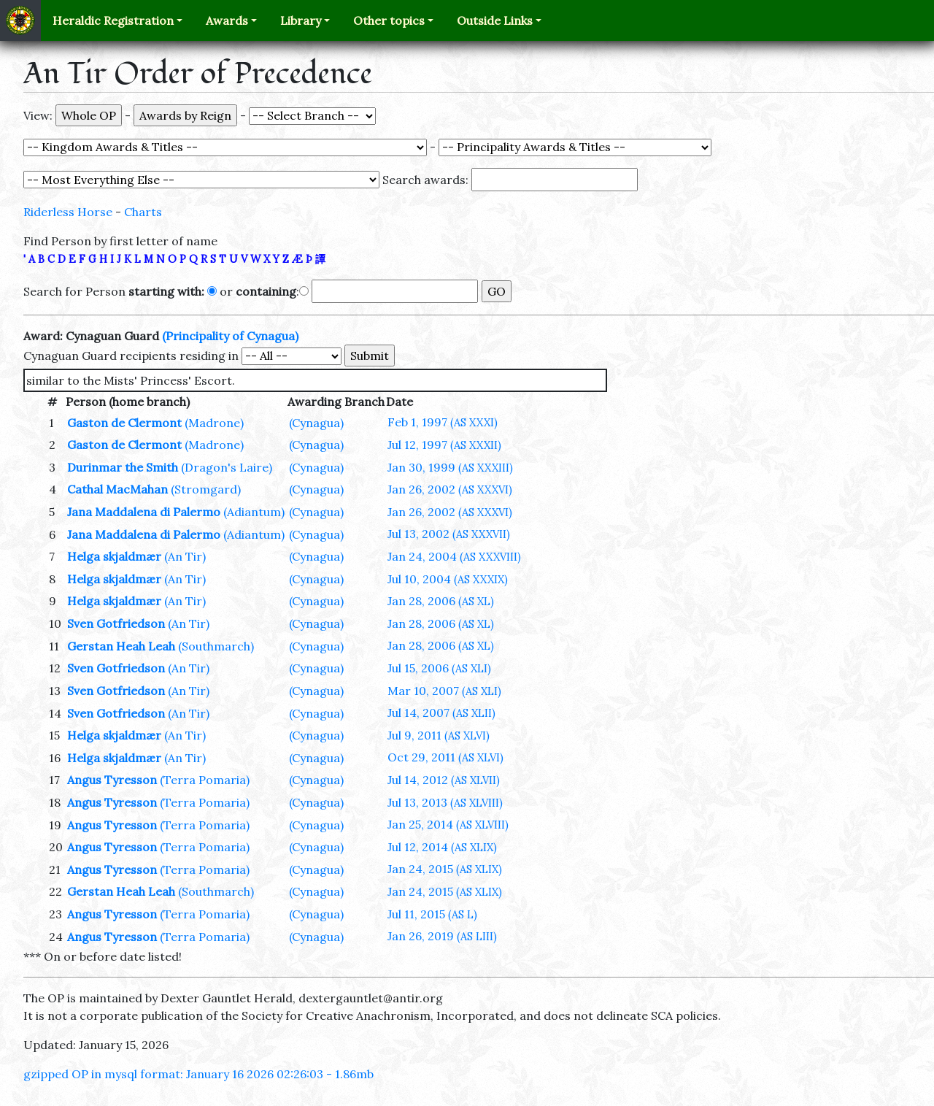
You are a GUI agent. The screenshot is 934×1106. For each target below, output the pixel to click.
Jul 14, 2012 (443, 779)
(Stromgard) (206, 489)
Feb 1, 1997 (442, 422)
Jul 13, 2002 (448, 533)
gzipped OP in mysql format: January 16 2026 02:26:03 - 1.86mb (198, 1074)
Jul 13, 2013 (445, 802)
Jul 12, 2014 (442, 847)
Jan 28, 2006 (440, 601)
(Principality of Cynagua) (230, 336)
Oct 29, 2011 (445, 757)
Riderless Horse (67, 211)
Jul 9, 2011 (438, 735)
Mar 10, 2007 (444, 690)
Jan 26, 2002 (449, 489)
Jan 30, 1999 (450, 467)
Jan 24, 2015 (444, 868)
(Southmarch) (216, 646)
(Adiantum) (254, 511)
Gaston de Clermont (124, 422)
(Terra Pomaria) (205, 779)
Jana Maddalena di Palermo (143, 511)
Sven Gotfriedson (116, 623)
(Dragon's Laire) (226, 467)
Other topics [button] (389, 20)
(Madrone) (214, 422)
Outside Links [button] (495, 20)
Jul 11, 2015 (432, 914)
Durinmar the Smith (122, 467)
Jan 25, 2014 (448, 824)
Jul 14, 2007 (441, 712)
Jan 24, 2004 (454, 556)
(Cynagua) (316, 422)
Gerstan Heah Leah (121, 646)
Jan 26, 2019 (442, 936)
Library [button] (300, 20)
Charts (143, 211)
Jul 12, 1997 (444, 444)
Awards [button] (227, 20)
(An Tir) (185, 556)
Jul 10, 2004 (447, 579)
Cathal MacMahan (117, 489)
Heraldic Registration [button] (113, 20)
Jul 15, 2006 (439, 668)
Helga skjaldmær (114, 556)
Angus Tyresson (112, 779)
